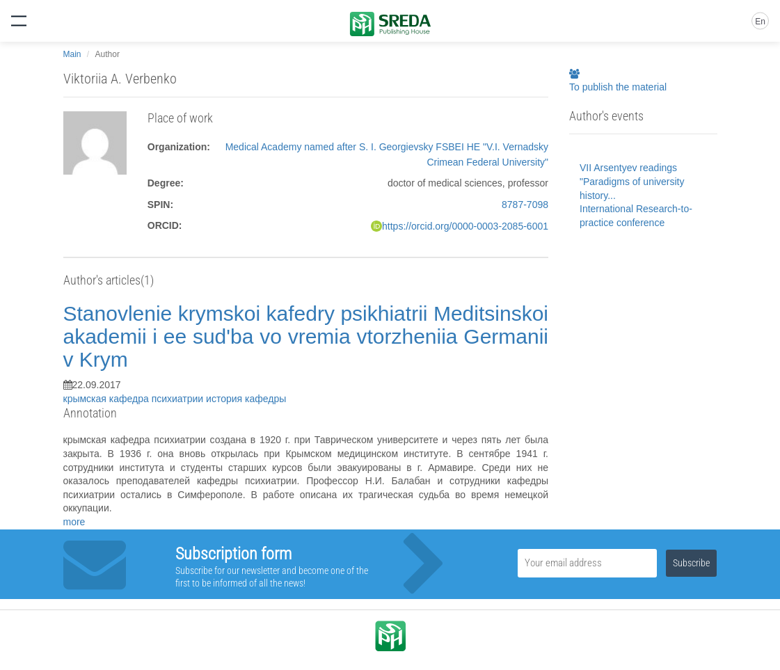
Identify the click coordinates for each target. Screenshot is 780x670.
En (760, 21)
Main (72, 54)
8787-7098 (525, 204)
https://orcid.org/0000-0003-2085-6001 (465, 226)
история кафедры (246, 398)
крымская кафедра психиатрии (135, 398)
